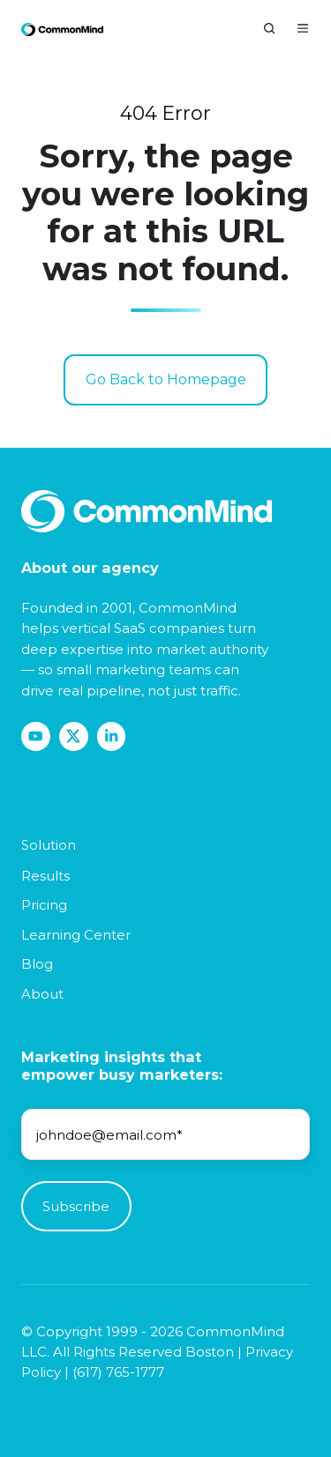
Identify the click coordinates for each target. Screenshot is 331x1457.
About (42, 993)
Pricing (44, 904)
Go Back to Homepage (166, 379)
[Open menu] (303, 28)
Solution (48, 844)
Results (45, 875)
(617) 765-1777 (118, 1372)
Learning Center (76, 934)
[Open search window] (269, 28)
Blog (37, 963)
